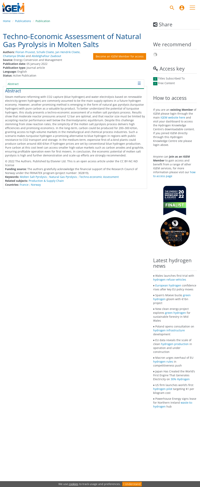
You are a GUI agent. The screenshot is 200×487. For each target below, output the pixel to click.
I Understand (132, 484)
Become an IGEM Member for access (120, 56)
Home (7, 21)
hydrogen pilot (162, 389)
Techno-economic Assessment (99, 177)
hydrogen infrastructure (169, 330)
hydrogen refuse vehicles (169, 279)
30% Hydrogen (180, 379)
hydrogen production (175, 344)
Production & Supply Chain (46, 181)
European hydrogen (168, 285)
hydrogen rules (163, 361)
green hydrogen (175, 313)
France (24, 184)
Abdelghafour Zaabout (46, 56)
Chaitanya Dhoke (14, 56)
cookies (73, 484)
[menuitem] (182, 8)
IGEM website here (173, 117)
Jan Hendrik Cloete (67, 52)
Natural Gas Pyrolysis (63, 177)
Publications (23, 21)
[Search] (172, 8)
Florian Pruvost (25, 52)
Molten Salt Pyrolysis (33, 177)
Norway (36, 184)
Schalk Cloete (45, 52)
